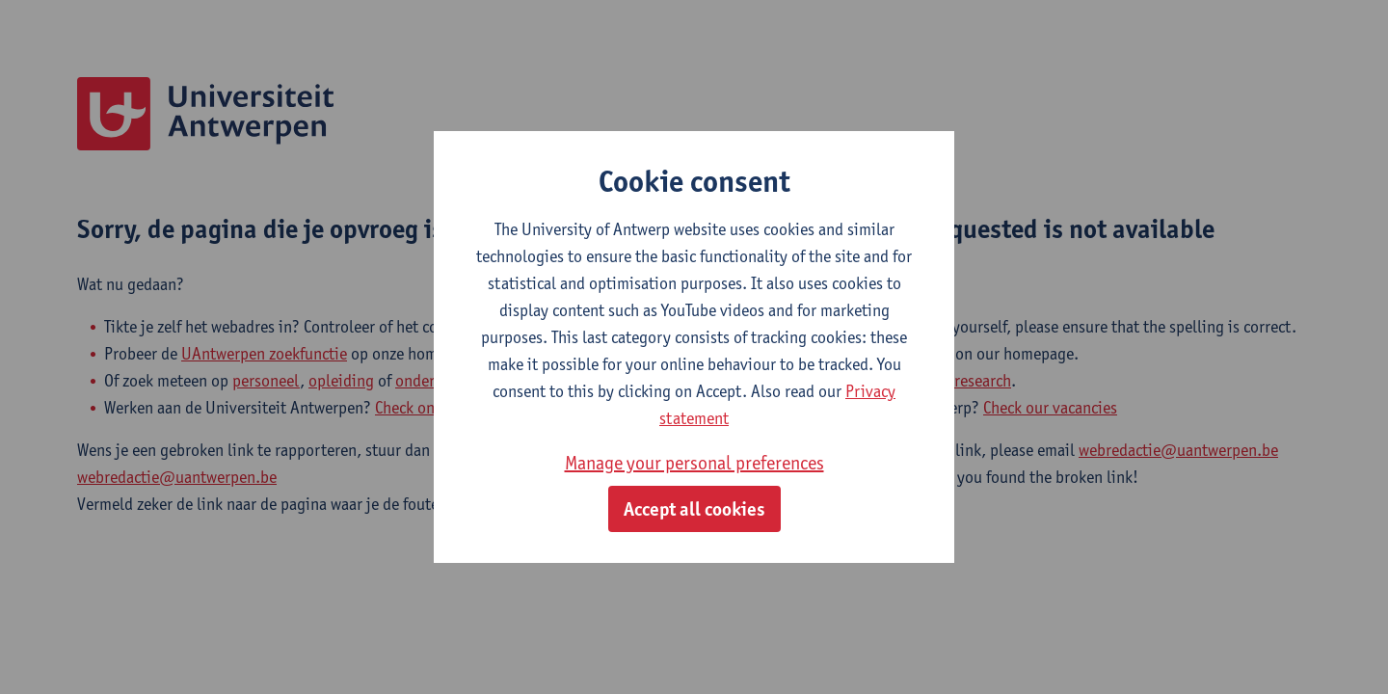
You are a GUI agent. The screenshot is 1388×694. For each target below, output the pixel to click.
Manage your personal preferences (694, 462)
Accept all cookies (694, 508)
